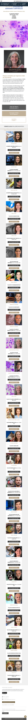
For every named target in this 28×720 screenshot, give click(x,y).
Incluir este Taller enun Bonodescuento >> (14, 107)
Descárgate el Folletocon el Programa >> (14, 113)
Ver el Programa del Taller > (14, 173)
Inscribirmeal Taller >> (14, 120)
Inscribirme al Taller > (14, 152)
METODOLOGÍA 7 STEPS (14, 14)
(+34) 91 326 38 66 (5, 696)
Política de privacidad (20, 718)
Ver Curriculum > (15, 71)
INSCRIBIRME (14, 18)
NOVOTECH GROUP (14, 718)
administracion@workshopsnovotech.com (8, 699)
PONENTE (14, 15)
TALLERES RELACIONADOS (14, 13)
